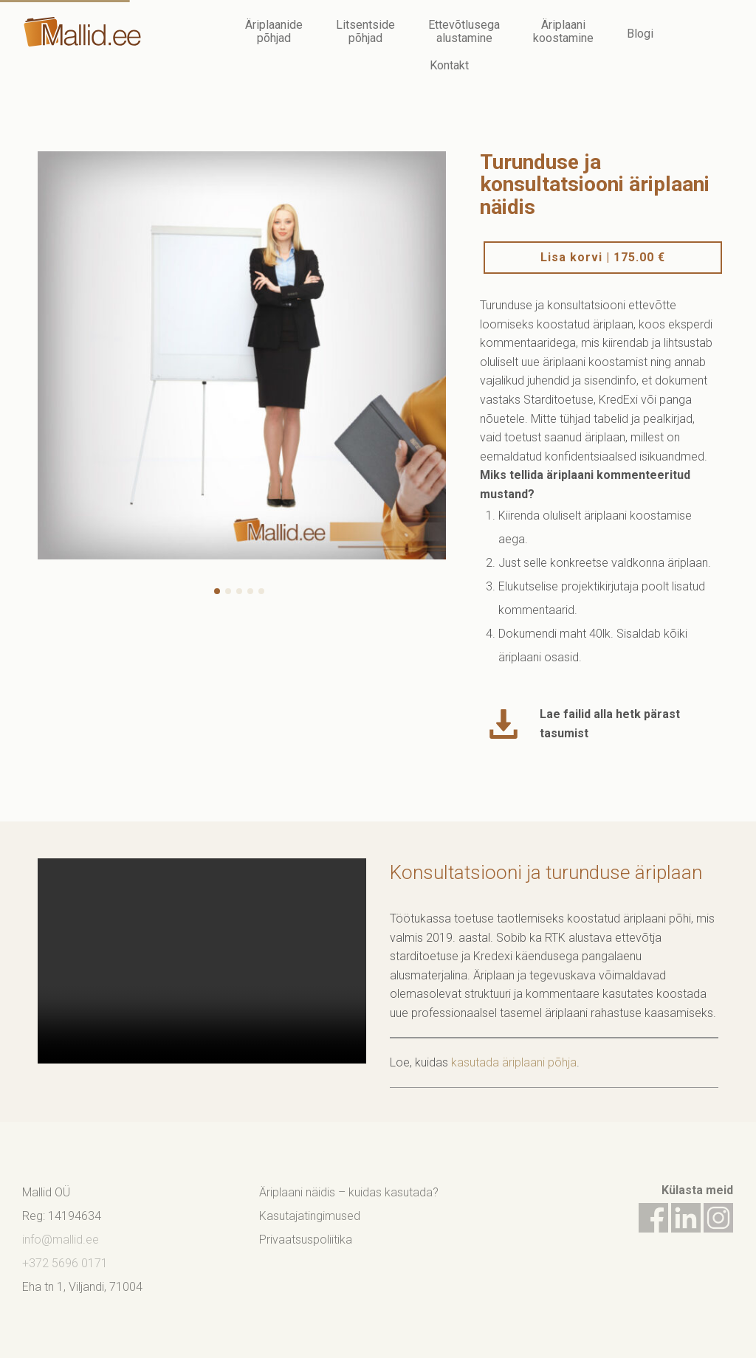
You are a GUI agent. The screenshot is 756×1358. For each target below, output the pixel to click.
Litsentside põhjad (365, 31)
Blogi (640, 34)
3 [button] (241, 593)
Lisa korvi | (602, 257)
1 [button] (219, 593)
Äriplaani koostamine (563, 31)
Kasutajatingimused (309, 1216)
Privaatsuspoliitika (305, 1240)
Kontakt (449, 65)
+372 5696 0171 (65, 1263)
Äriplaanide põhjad (274, 31)
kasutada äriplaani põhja (514, 1062)
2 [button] (230, 593)
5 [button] (263, 593)
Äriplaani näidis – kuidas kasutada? (349, 1192)
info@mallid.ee (60, 1240)
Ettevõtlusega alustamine (464, 31)
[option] (242, 355)
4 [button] (252, 593)
